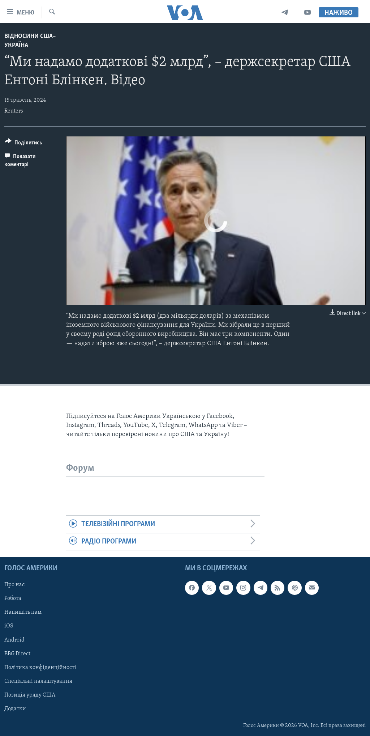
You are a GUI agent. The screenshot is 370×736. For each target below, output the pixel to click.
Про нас (14, 585)
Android (14, 640)
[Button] (23, 143)
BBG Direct (17, 654)
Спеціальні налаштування (38, 681)
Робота (12, 599)
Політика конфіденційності (40, 668)
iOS (8, 626)
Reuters (13, 111)
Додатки (15, 709)
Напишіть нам (23, 613)
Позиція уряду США (29, 695)
